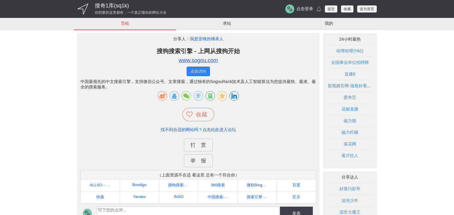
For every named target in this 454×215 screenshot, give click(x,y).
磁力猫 (350, 121)
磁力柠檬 (350, 132)
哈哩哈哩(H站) (349, 51)
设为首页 (367, 9)
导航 (125, 23)
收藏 (347, 9)
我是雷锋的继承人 (206, 39)
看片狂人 (350, 155)
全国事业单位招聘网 (350, 62)
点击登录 (304, 8)
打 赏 (198, 145)
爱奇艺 (350, 97)
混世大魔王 (349, 212)
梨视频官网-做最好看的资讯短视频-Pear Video (371, 86)
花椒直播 (350, 109)
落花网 (350, 144)
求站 (227, 23)
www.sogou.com (198, 61)
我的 (329, 23)
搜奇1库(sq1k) (112, 5)
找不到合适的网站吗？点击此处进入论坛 (198, 129)
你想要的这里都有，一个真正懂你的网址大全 (131, 12)
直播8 (350, 74)
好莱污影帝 (349, 189)
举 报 (198, 161)
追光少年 (350, 200)
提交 (331, 9)
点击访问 (198, 71)
